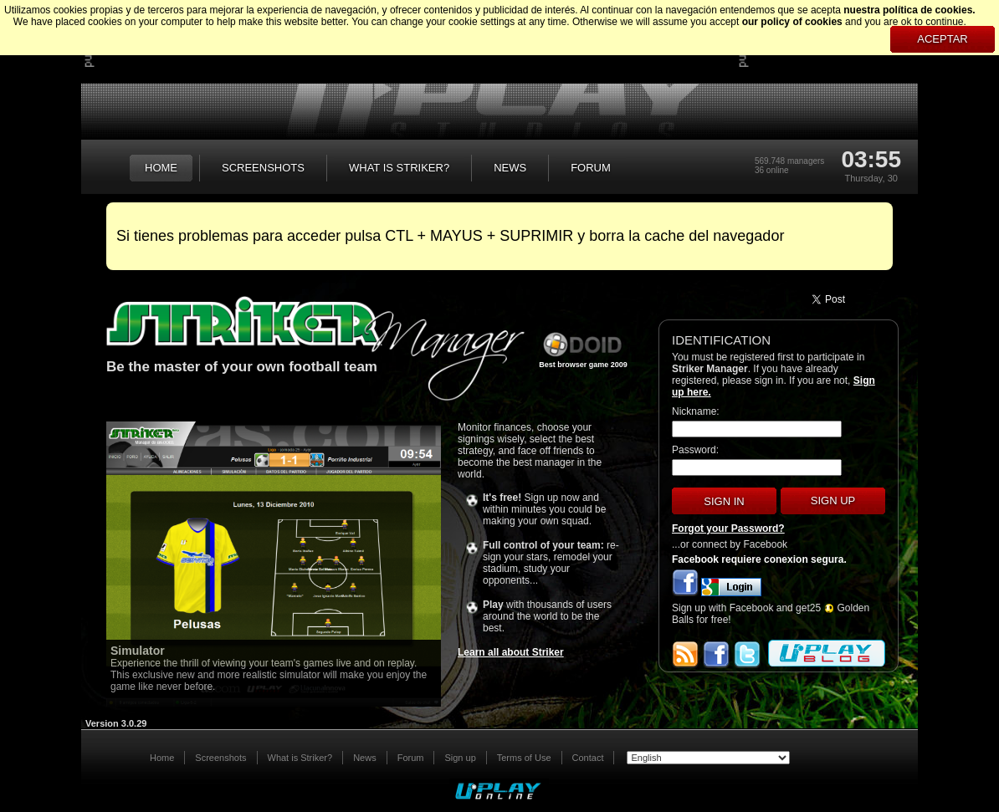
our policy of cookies (792, 22)
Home (162, 758)
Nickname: (696, 411)
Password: (695, 450)
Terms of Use (524, 758)
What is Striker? (300, 758)
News (365, 758)
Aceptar (942, 39)
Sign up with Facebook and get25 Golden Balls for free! (770, 614)
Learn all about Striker (511, 652)
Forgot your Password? (728, 528)
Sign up (833, 500)
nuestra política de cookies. (909, 10)
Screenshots (220, 758)
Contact (588, 758)
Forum (410, 758)
